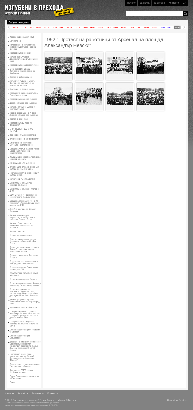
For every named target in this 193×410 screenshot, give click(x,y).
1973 (31, 27)
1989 (154, 27)
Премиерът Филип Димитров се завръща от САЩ (24, 268)
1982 (100, 27)
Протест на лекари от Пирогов (23, 99)
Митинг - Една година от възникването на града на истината (21, 225)
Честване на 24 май (19, 119)
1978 (69, 27)
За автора (159, 2)
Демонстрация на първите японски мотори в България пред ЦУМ (25, 301)
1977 (61, 27)
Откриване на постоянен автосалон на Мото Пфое (21, 144)
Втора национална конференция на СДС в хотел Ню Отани (24, 168)
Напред (184, 28)
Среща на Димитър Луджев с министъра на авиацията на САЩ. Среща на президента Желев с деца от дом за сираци (25, 315)
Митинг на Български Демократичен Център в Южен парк (24, 59)
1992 (177, 27)
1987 (139, 27)
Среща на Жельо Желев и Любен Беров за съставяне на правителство (25, 151)
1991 (169, 27)
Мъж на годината (17, 231)
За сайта (144, 2)
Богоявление (15, 41)
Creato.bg (183, 400)
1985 (123, 27)
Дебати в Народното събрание (24, 103)
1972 (23, 27)
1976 (54, 27)
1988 (146, 27)
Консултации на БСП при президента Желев (21, 184)
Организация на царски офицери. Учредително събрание (25, 365)
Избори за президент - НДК (22, 37)
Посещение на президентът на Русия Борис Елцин (24, 94)
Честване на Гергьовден (21, 77)
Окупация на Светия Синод (22, 89)
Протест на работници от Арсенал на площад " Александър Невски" (25, 284)
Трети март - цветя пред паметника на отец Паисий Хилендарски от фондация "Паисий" (22, 357)
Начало (131, 2)
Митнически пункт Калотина (22, 179)
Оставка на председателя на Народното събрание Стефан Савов (23, 241)
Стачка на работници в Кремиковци (20, 337)
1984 (116, 27)
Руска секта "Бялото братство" (24, 308)
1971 (15, 27)
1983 (108, 27)
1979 (77, 27)
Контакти (174, 2)
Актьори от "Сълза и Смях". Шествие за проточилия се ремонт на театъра (22, 83)
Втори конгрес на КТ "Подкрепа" (24, 139)
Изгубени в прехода (38, 8)
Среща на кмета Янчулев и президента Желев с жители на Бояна (24, 324)
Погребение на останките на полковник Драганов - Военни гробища (23, 47)
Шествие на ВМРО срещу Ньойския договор (21, 371)
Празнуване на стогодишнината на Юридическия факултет (24, 262)
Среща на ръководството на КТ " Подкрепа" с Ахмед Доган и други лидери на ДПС (25, 203)
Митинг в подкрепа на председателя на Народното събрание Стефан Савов (22, 217)
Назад (9, 28)
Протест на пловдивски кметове (24, 65)
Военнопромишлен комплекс (23, 135)
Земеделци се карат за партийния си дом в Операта (25, 158)
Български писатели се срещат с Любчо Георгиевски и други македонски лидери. (24, 249)
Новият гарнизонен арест (21, 235)
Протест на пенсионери (20, 53)
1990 (162, 27)
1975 (46, 27)
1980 (85, 27)
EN (184, 2)
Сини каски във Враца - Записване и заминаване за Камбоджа (22, 71)
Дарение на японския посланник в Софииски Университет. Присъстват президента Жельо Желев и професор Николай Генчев (25, 346)
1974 (38, 27)
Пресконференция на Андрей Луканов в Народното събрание (24, 114)
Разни (12, 382)
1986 (131, 27)
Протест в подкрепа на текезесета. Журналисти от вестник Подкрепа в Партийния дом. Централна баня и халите (24, 292)
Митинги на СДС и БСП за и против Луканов (22, 108)
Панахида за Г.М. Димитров (22, 163)
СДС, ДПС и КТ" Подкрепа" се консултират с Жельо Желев (23, 196)
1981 (92, 27)
